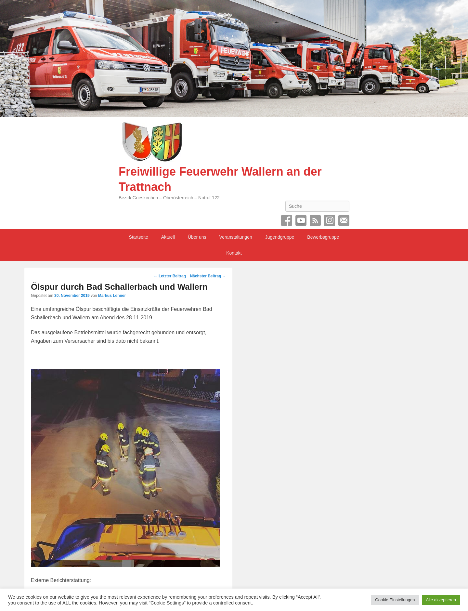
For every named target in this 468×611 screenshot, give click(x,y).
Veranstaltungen (235, 237)
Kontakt (233, 253)
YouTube (300, 220)
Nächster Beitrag (208, 276)
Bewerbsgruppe (323, 237)
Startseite (138, 237)
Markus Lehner (112, 295)
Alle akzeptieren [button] (441, 599)
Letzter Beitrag (170, 276)
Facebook (286, 220)
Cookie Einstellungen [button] (395, 599)
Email (343, 220)
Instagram (329, 220)
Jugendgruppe (279, 237)
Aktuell (168, 237)
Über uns (197, 237)
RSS (315, 220)
